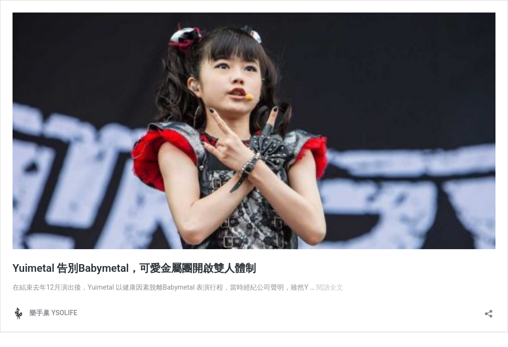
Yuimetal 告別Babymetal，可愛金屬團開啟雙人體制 (134, 268)
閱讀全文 (329, 287)
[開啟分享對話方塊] (488, 310)
